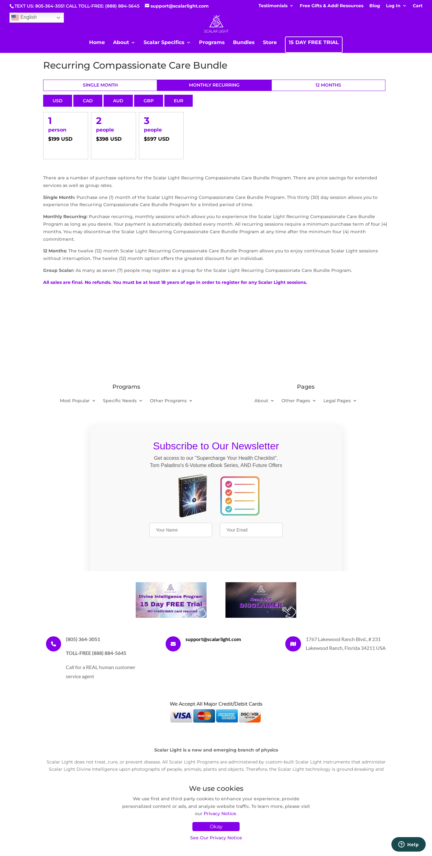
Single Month (100, 85)
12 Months (328, 85)
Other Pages (295, 400)
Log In (393, 5)
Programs (212, 42)
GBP (149, 101)
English (24, 17)
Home (97, 42)
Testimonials (273, 5)
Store (270, 42)
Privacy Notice (220, 813)
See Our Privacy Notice (216, 838)
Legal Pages (337, 400)
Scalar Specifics (164, 42)
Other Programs (168, 400)
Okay (216, 827)
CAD (88, 101)
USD (58, 101)
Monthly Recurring (214, 85)
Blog (374, 5)
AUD (118, 101)
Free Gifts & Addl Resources (331, 5)
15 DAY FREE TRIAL (314, 42)
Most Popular (75, 400)
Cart (418, 5)
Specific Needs (120, 400)
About (121, 42)
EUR (178, 101)
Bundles (244, 42)
